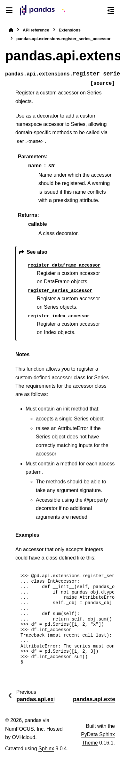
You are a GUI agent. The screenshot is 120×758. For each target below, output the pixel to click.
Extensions (70, 30)
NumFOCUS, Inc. (25, 729)
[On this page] (111, 10)
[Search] (99, 10)
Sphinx (46, 748)
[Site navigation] (9, 10)
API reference (36, 30)
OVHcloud (23, 737)
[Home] (11, 30)
